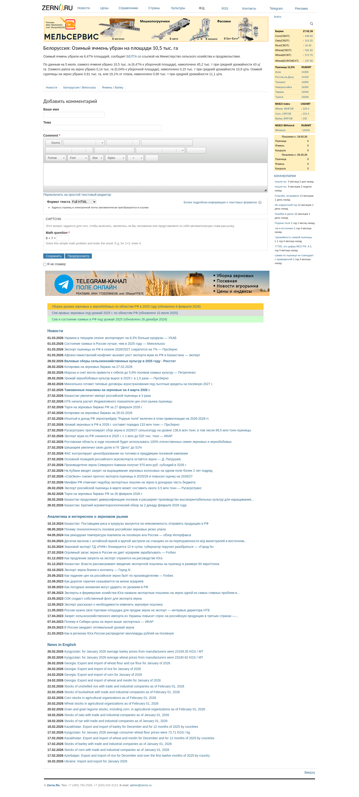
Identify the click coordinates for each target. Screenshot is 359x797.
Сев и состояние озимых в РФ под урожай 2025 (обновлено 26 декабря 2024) (107, 319)
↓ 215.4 (305, 113)
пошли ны (281, 181)
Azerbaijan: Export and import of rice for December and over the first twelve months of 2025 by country (137, 755)
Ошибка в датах (284, 213)
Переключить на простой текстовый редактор (77, 194)
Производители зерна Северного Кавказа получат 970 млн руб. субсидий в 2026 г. (125, 465)
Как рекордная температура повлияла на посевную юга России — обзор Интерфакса (127, 535)
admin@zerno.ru (141, 785)
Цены (108, 8)
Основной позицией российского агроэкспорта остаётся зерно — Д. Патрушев (122, 459)
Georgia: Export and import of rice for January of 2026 (102, 669)
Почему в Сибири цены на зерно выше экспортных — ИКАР (108, 621)
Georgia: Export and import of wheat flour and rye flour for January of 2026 (117, 663)
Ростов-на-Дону (284, 77)
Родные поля (282, 223)
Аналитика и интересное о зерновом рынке (87, 516)
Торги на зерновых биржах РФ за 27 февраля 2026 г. (103, 407)
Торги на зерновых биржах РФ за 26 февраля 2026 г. (103, 494)
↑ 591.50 (308, 50)
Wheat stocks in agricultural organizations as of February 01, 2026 (111, 703)
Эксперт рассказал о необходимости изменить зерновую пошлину (113, 604)
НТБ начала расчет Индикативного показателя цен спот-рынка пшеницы (118, 401)
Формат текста (59, 202)
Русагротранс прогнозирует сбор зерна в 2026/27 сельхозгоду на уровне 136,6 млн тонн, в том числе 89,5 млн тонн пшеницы (157, 430)
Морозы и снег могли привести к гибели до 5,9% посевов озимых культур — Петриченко (130, 372)
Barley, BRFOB (284, 118)
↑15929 (305, 130)
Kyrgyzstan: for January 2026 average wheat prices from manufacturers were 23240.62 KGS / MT (133, 657)
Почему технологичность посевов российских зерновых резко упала (115, 529)
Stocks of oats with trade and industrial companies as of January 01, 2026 (116, 715)
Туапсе (279, 97)
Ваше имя (51, 109)
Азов (278, 72)
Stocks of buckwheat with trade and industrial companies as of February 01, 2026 (122, 692)
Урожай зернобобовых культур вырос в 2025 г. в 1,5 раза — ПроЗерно (116, 378)
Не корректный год (286, 205)
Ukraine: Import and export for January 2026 (95, 761)
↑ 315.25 (308, 40)
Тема (47, 122)
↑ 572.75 (308, 55)
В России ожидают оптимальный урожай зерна (99, 627)
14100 (305, 77)
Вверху (310, 772)
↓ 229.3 (305, 108)
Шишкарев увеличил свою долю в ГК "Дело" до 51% (103, 447)
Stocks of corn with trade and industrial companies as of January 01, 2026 (116, 750)
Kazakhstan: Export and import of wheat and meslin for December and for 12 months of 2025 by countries (139, 738)
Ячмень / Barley (112, 87)
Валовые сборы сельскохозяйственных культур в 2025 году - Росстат (120, 361)
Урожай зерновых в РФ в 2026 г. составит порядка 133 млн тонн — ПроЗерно (121, 424)
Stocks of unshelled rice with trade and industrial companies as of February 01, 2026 (124, 686)
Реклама (301, 8)
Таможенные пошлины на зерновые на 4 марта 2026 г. (107, 390)
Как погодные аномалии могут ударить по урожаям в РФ (106, 587)
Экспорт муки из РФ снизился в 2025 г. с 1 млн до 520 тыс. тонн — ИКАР (118, 436)
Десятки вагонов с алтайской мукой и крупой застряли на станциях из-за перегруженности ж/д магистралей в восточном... (155, 541)
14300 (305, 72)
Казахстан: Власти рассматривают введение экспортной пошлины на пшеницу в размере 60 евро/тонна (141, 564)
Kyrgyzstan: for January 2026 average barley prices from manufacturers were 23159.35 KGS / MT (133, 651)
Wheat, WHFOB (284, 108)
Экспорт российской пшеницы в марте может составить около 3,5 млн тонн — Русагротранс (132, 488)
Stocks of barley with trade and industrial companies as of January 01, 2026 (118, 744)
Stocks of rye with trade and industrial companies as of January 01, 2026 (116, 721)
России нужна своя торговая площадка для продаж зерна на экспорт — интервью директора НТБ (137, 610)
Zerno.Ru (53, 785)
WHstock (280, 130)
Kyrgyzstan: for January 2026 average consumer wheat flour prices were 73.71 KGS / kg (127, 732)
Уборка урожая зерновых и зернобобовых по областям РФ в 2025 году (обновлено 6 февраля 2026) (124, 306)
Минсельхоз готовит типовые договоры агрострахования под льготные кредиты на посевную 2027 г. (138, 384)
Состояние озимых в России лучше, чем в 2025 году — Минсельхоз (114, 343)
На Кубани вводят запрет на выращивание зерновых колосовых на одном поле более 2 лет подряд (138, 470)
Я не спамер (56, 264)
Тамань (279, 92)
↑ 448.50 (308, 36)
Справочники (132, 8)
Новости (87, 8)
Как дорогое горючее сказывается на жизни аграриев (103, 581)
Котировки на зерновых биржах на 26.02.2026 (98, 413)
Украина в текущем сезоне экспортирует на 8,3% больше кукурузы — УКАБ (120, 338)
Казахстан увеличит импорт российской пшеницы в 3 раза (107, 395)
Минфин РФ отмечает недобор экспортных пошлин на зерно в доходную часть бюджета (130, 482)
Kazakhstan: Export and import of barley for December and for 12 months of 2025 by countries (131, 726)
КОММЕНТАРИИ (285, 176)
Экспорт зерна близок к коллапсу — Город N (97, 570)
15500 (305, 92)
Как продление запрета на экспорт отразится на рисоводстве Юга (113, 558)
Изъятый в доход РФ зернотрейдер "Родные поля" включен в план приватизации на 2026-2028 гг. (136, 418)
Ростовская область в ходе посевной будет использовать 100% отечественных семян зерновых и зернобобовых (148, 442)
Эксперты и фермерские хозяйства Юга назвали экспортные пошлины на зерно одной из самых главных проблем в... (152, 593)
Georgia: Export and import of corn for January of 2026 (103, 674)
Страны (158, 8)
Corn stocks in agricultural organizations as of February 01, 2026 (110, 698)
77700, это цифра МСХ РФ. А (292, 246)
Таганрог (280, 82)
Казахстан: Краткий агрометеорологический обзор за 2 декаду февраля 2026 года (125, 505)
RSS (225, 8)
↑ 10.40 (307, 45)
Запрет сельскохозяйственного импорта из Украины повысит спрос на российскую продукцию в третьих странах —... (151, 616)
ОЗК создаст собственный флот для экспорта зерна (103, 598)
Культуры (183, 8)
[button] (53, 143)
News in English (61, 645)
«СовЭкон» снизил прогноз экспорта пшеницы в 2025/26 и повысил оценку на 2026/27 (128, 476)
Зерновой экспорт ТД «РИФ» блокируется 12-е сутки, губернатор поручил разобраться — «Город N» (139, 547)
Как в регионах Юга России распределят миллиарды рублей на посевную (119, 633)
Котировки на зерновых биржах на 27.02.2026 (98, 367)
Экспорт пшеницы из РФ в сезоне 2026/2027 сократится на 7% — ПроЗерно (120, 349)
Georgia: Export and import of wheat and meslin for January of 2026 (112, 680)
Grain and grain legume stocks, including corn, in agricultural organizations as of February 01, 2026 (134, 709)
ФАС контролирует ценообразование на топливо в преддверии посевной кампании (126, 453)
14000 (305, 82)
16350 (305, 87)
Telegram (276, 8)
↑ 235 (304, 118)
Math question (58, 232)
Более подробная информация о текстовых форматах (220, 202)
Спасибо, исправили (287, 195)
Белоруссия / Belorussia (79, 87)
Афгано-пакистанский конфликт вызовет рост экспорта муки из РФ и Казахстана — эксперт (132, 355)
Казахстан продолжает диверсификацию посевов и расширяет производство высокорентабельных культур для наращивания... (159, 499)
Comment (51, 135)
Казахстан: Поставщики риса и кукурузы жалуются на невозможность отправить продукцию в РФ (136, 523)
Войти (277, 16)
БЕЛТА (132, 56)
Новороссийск (283, 87)
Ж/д (201, 8)
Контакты (249, 8)
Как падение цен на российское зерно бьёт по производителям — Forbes (118, 575)
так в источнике (284, 228)
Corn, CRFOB (283, 113)
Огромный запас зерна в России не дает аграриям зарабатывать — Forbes (120, 552)
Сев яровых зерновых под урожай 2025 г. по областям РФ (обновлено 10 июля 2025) (112, 313)
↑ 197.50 (308, 60)
